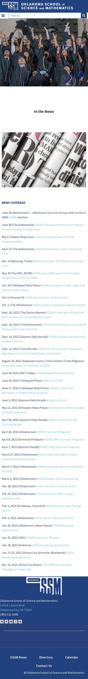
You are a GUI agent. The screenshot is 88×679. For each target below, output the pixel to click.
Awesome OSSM (53, 380)
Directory (46, 657)
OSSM (12, 217)
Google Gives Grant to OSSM (19, 278)
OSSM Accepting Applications (51, 545)
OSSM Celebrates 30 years (43, 537)
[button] (3, 15)
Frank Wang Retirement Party (55, 373)
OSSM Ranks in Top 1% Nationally (46, 297)
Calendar (71, 657)
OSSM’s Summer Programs (54, 432)
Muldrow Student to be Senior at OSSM (26, 365)
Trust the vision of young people (56, 486)
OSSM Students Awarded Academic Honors (59, 305)
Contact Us (44, 666)
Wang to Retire (56, 400)
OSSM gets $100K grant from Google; (56, 273)
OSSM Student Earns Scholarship (58, 478)
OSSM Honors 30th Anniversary (54, 518)
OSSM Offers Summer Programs (64, 439)
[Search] (84, 15)
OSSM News (18, 657)
